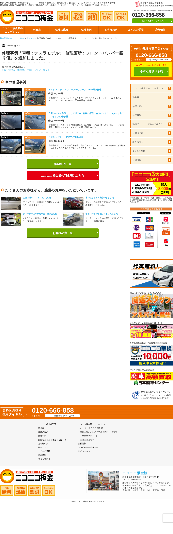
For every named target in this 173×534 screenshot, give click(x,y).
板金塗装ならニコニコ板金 (12, 38)
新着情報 (31, 38)
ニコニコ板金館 (134, 473)
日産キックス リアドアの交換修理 (65, 137)
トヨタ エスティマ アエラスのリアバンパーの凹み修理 (74, 89)
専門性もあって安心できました (99, 197)
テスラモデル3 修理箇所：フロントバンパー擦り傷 (25, 70)
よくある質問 (135, 29)
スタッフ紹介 (44, 459)
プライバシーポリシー (88, 447)
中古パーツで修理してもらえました (101, 214)
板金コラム (137, 142)
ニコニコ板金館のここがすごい (12, 30)
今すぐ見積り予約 (151, 71)
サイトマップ (84, 451)
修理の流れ (61, 29)
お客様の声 (111, 29)
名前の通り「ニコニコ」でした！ (38, 197)
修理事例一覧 (62, 164)
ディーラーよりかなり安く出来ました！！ (42, 214)
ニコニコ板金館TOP (47, 424)
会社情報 (82, 443)
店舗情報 (160, 29)
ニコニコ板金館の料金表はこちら (62, 175)
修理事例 (86, 29)
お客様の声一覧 (63, 233)
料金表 (37, 29)
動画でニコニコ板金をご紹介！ (147, 124)
